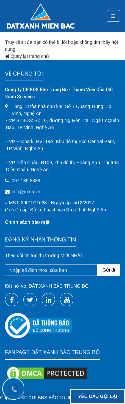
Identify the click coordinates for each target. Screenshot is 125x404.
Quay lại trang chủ (27, 56)
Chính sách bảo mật (27, 222)
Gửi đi (108, 270)
